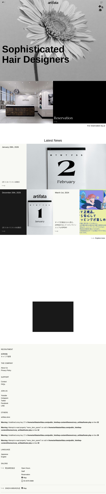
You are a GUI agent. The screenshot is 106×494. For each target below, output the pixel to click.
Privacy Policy (6, 370)
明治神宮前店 (10, 468)
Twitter (3, 401)
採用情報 (4, 354)
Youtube (4, 395)
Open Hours (25, 468)
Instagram (4, 398)
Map (25, 478)
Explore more (100, 238)
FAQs (3, 384)
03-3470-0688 (28, 481)
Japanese (4, 454)
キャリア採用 (6, 356)
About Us (4, 368)
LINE (3, 406)
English (3, 457)
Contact (4, 381)
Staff (23, 471)
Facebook (4, 403)
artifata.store (5, 417)
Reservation (63, 118)
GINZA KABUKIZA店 (12, 488)
